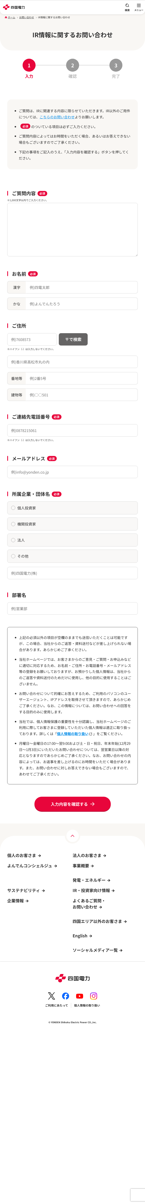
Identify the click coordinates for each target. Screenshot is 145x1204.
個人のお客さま (21, 855)
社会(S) (12, 1023)
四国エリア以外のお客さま (97, 1089)
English (80, 1104)
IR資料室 (78, 1015)
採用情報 (13, 1071)
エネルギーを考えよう (87, 967)
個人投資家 (23, 507)
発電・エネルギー (89, 933)
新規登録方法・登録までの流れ (27, 984)
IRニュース (80, 1031)
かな (16, 304)
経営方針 (78, 1007)
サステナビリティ (23, 998)
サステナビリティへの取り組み (27, 1007)
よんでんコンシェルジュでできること (31, 976)
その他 (19, 556)
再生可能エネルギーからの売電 (27, 921)
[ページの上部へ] (72, 836)
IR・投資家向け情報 (91, 998)
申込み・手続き (83, 873)
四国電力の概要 (17, 1063)
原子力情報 (80, 943)
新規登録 (13, 960)
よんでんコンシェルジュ (23, 881)
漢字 (16, 287)
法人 (18, 540)
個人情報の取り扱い (74, 733)
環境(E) (12, 1015)
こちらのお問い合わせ (57, 116)
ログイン (14, 952)
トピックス (14, 1039)
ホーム (11, 17)
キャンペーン (15, 905)
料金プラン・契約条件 (87, 865)
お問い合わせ (26, 17)
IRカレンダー (81, 1039)
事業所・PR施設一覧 (20, 1079)
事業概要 (81, 918)
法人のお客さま (87, 855)
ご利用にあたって (56, 1173)
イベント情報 (17, 913)
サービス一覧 (16, 897)
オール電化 (16, 889)
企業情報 (15, 1053)
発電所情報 (80, 951)
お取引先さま (81, 897)
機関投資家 (23, 524)
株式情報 (78, 1023)
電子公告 (13, 1102)
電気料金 (13, 873)
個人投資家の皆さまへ (87, 1055)
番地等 (16, 378)
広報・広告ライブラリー (23, 1094)
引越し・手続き (17, 865)
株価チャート (83, 1047)
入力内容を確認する (69, 804)
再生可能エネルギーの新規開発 (93, 958)
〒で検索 (73, 339)
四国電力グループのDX (22, 1086)
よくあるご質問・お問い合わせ (27, 928)
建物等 (16, 395)
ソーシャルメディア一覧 (95, 1118)
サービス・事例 (83, 881)
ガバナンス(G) (16, 1031)
